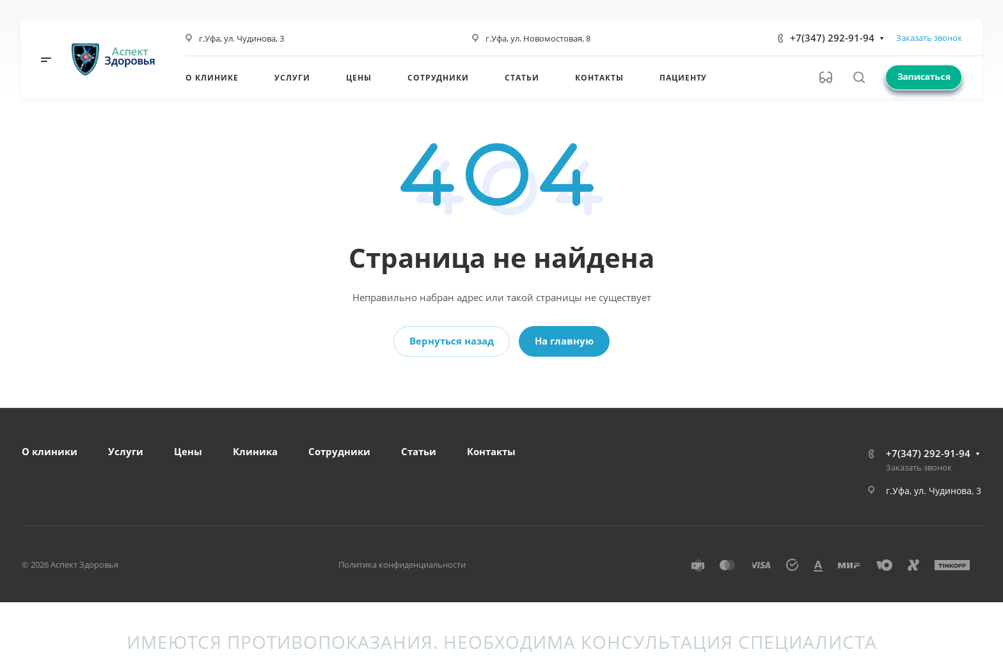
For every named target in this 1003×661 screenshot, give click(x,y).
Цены (188, 451)
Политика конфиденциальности (402, 564)
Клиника (255, 451)
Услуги (125, 451)
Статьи (418, 451)
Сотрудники (339, 451)
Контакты (491, 451)
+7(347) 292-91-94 (832, 37)
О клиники (49, 451)
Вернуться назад (451, 340)
